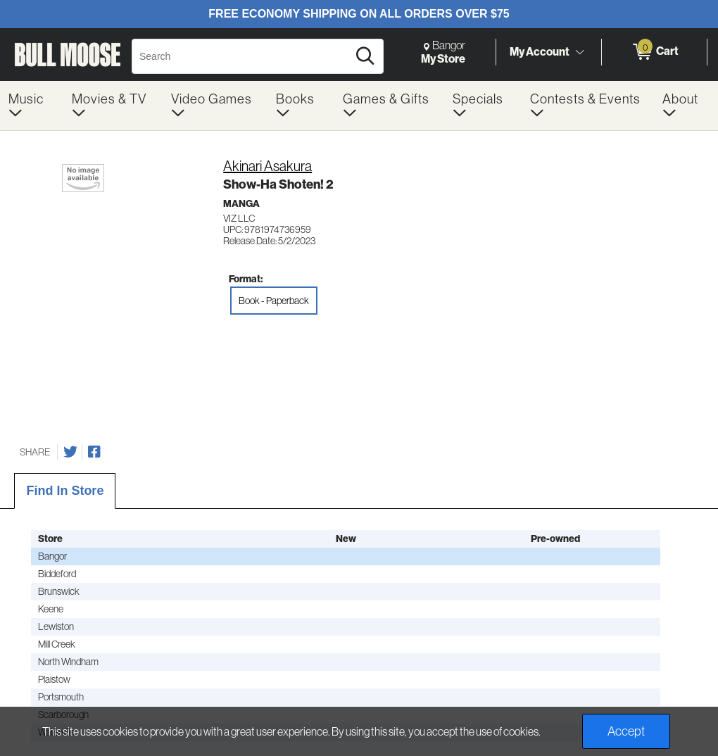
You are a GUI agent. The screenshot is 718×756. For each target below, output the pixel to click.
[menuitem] (31, 105)
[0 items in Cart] (654, 52)
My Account (539, 51)
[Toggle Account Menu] (579, 52)
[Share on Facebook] (94, 452)
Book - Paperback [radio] (274, 300)
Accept (626, 731)
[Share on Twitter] (70, 452)
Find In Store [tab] (64, 491)
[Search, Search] (241, 56)
